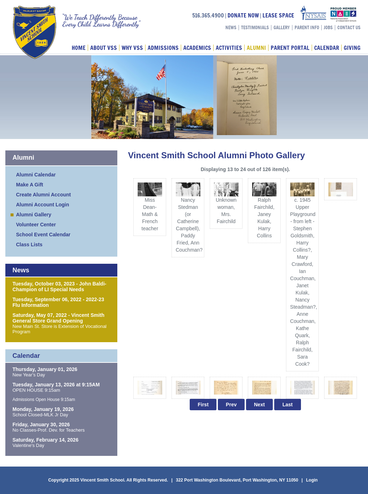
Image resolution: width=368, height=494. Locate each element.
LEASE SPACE (278, 15)
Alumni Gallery (33, 214)
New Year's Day (28, 374)
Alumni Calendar (36, 174)
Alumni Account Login (42, 204)
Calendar (326, 48)
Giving (352, 48)
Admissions (163, 48)
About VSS (103, 48)
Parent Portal (290, 48)
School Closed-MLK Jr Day (40, 414)
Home (79, 48)
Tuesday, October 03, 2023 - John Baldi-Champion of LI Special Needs (59, 286)
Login (312, 480)
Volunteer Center (36, 224)
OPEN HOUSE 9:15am (36, 390)
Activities (229, 48)
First (203, 404)
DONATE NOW (243, 15)
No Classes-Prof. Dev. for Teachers (48, 430)
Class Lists (29, 244)
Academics (197, 48)
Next (259, 404)
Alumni (256, 48)
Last (287, 404)
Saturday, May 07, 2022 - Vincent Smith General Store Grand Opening (58, 318)
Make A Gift (29, 184)
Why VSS (132, 48)
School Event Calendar (43, 234)
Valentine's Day (28, 445)
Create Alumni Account (43, 194)
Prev (231, 404)
